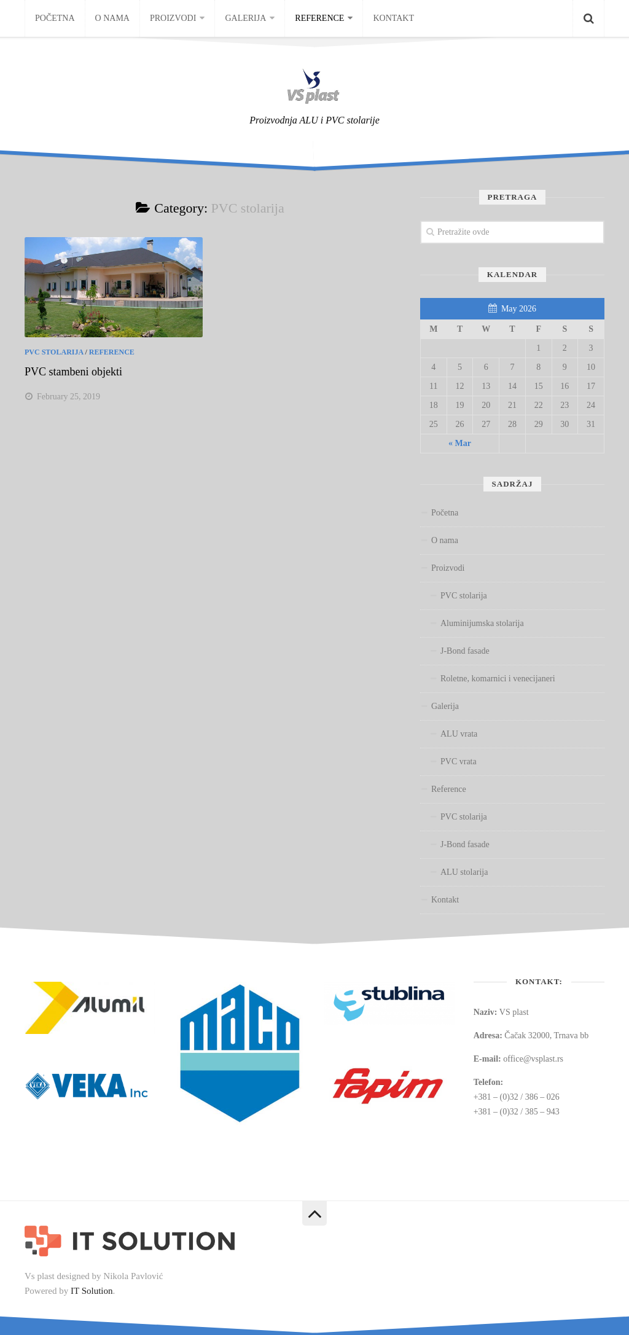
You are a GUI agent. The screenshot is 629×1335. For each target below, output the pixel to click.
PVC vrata (458, 761)
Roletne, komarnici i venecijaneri (497, 678)
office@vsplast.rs (533, 1058)
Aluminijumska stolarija (482, 623)
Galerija (245, 18)
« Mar (459, 443)
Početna (55, 18)
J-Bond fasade (465, 651)
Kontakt (393, 18)
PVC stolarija (54, 352)
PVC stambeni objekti (73, 372)
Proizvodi (173, 18)
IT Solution (91, 1291)
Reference (319, 18)
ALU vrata (458, 733)
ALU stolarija (464, 872)
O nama (112, 18)
